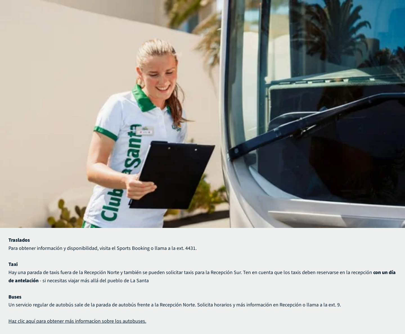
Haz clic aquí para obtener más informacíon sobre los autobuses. (77, 321)
